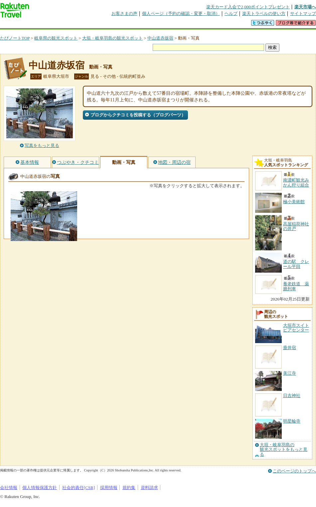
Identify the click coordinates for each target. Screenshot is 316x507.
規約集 (128, 487)
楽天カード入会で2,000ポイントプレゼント (248, 6)
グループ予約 (132, 25)
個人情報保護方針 (39, 487)
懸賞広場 (78, 25)
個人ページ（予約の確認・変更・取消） (181, 13)
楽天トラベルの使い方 (263, 13)
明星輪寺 (291, 421)
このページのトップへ (294, 470)
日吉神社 (291, 395)
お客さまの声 (124, 13)
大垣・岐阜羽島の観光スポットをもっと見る (283, 450)
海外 (50, 25)
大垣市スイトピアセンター (296, 327)
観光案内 (159, 25)
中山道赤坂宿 (160, 38)
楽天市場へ (305, 6)
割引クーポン (105, 25)
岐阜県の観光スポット (56, 38)
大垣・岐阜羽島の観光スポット (112, 38)
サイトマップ (303, 13)
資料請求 (149, 487)
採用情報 (108, 487)
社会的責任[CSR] (78, 487)
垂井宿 (289, 347)
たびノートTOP (15, 38)
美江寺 (289, 373)
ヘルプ (231, 13)
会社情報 (8, 487)
